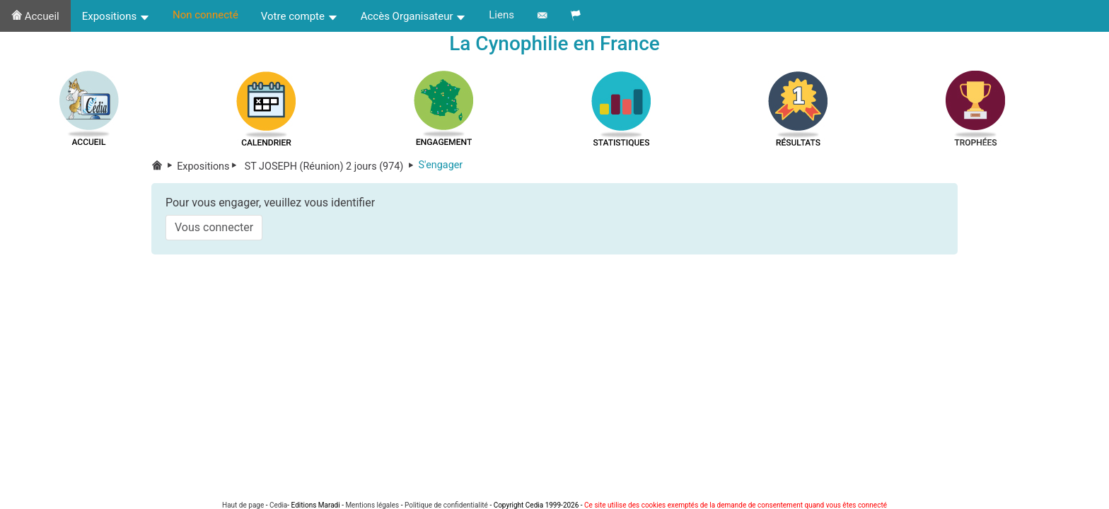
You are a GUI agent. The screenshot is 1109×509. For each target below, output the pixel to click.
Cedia (278, 505)
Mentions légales (372, 505)
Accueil (35, 16)
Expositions (116, 16)
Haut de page (243, 505)
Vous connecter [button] (214, 227)
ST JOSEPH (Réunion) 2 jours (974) (330, 166)
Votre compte (299, 16)
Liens (501, 14)
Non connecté (205, 14)
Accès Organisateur (414, 16)
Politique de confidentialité (446, 505)
